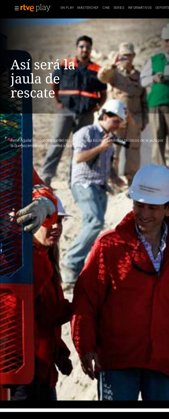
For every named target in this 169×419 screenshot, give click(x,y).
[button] (15, 8)
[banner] (39, 8)
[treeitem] (67, 8)
